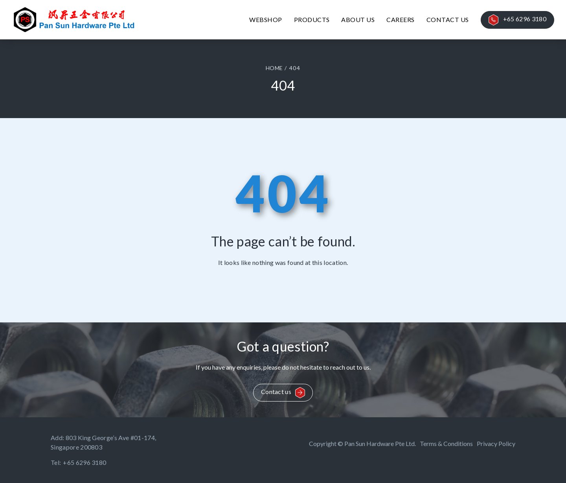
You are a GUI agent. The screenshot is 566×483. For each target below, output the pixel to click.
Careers (400, 19)
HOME (274, 68)
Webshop (265, 19)
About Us (358, 19)
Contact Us (447, 19)
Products (312, 19)
